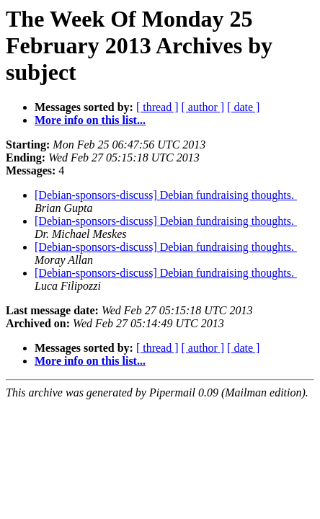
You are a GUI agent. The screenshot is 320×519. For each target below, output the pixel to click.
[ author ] (203, 107)
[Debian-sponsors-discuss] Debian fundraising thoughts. (166, 195)
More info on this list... (90, 120)
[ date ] (243, 107)
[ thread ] (157, 107)
